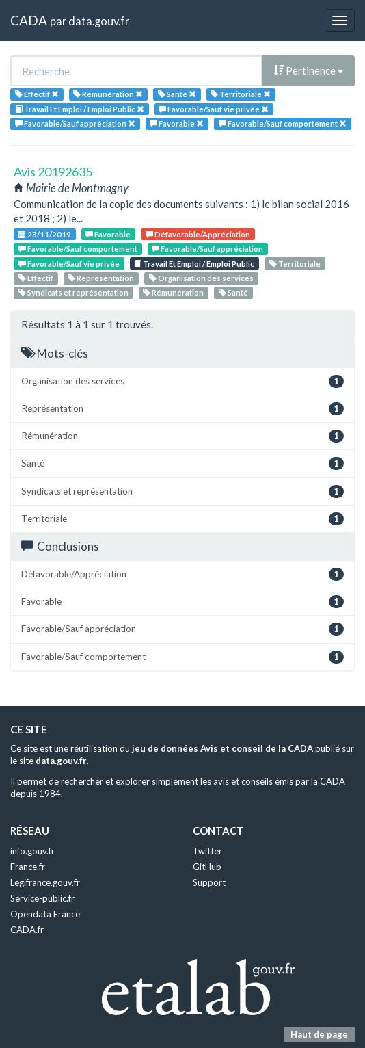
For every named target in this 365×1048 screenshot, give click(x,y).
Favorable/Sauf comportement (77, 248)
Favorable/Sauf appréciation (207, 248)
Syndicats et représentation (73, 292)
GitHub (207, 866)
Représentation (101, 278)
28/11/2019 (44, 234)
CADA (28, 20)
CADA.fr (27, 929)
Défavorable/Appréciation (198, 234)
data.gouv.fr (98, 20)
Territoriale (295, 263)
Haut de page (319, 1034)
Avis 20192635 (53, 171)
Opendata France (45, 913)
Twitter (207, 851)
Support (209, 882)
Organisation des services (201, 278)
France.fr (27, 866)
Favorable (108, 234)
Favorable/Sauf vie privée (69, 263)
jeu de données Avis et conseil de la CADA (222, 748)
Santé (233, 292)
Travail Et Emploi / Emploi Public (194, 263)
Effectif (35, 278)
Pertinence (308, 70)
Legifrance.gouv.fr (45, 882)
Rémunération (173, 292)
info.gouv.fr (32, 851)
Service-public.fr (42, 898)
